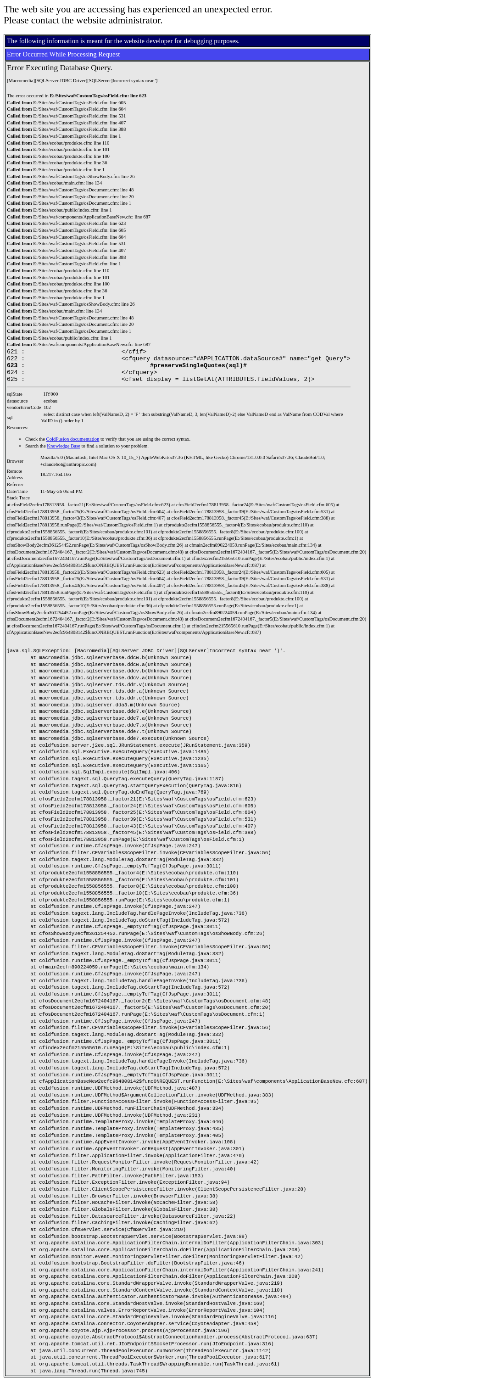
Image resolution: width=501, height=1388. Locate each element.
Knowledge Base (63, 452)
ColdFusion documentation (73, 445)
